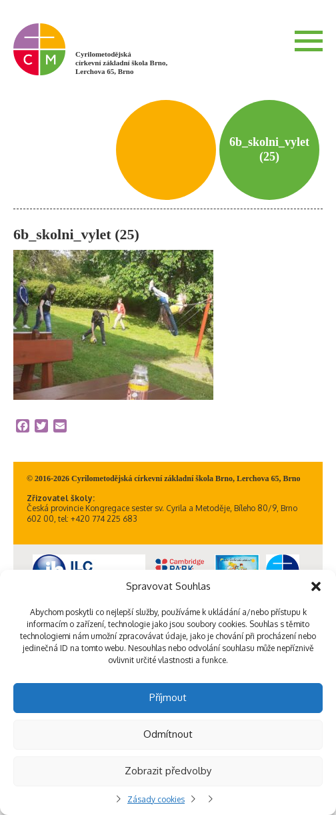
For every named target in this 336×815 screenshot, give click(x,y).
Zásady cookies (156, 799)
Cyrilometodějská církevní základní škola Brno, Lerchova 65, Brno (121, 62)
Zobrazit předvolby (168, 770)
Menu (309, 41)
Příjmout (168, 697)
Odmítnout (168, 734)
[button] (316, 586)
